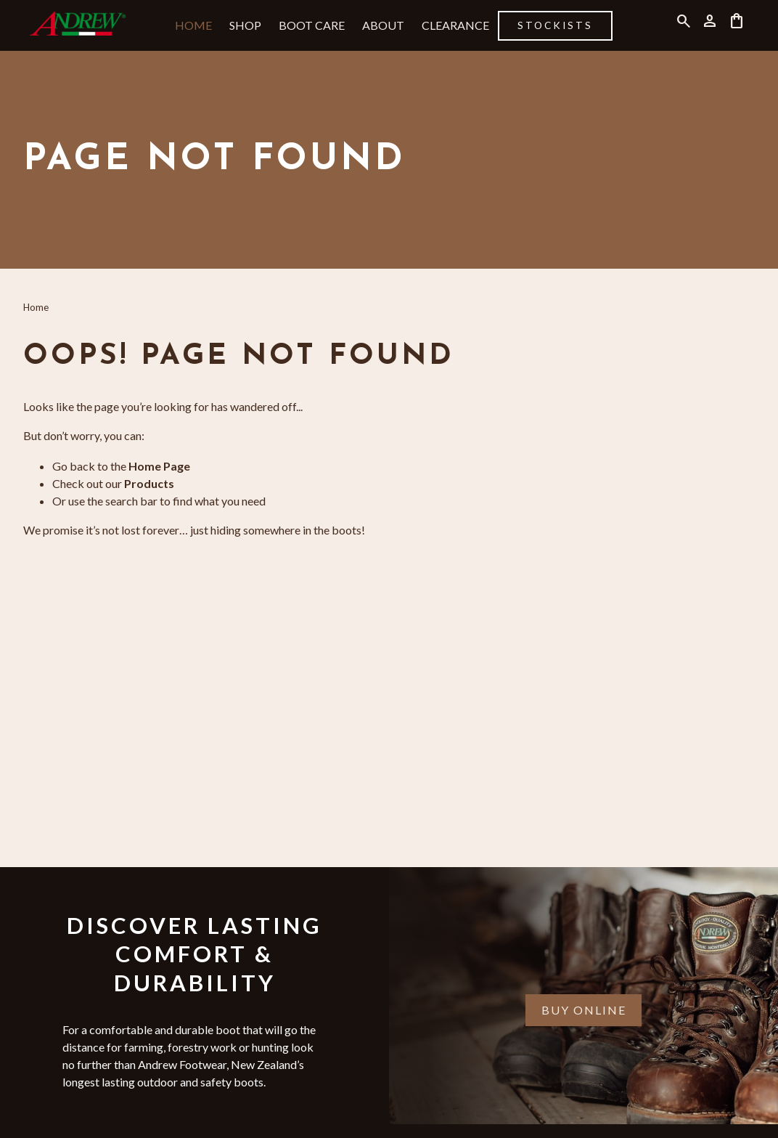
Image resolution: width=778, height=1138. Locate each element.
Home (193, 25)
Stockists (555, 25)
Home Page (159, 466)
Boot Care (312, 25)
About (383, 25)
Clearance (455, 25)
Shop (245, 25)
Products (149, 483)
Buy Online (583, 1010)
